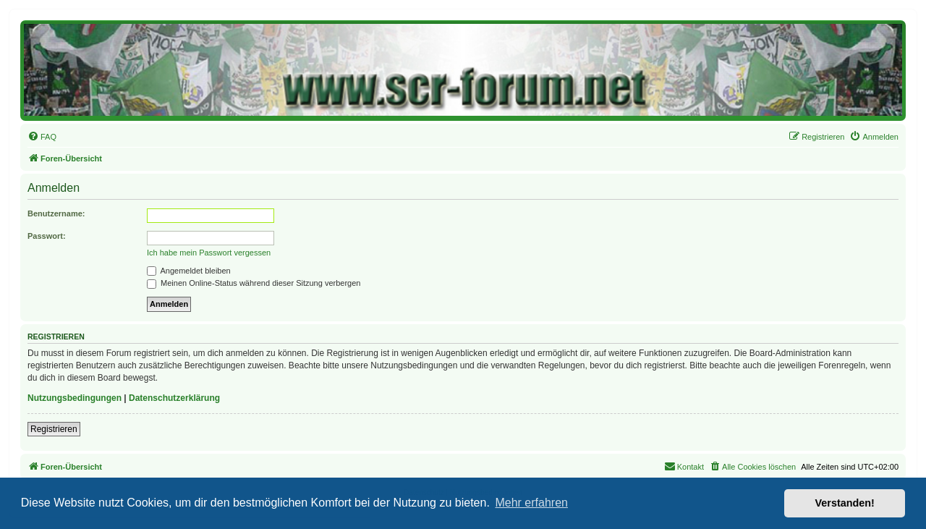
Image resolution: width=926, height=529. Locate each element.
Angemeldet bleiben (189, 270)
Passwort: (46, 236)
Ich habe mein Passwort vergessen (209, 252)
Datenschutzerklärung (174, 398)
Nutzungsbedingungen (74, 398)
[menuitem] (41, 136)
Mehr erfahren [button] (531, 502)
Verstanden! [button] (845, 503)
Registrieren (53, 429)
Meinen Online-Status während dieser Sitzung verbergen (253, 283)
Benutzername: (56, 213)
